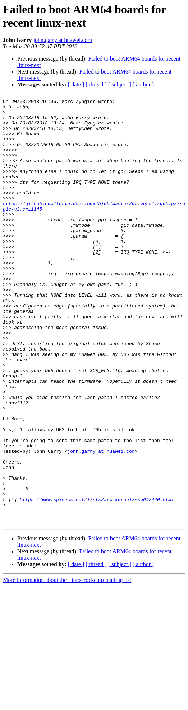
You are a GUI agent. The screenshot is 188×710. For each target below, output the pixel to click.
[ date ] (76, 84)
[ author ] (143, 84)
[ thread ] (96, 84)
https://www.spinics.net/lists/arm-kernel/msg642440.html (97, 580)
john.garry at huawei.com (62, 40)
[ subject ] (119, 84)
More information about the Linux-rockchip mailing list (67, 665)
